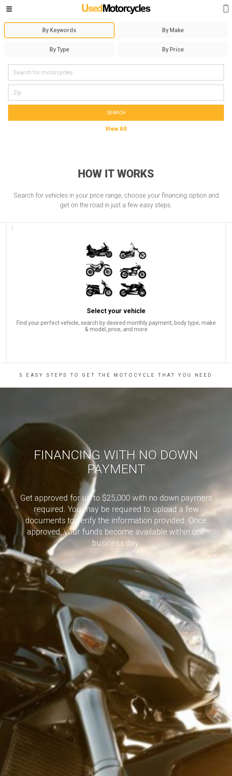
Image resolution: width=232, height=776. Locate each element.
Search (116, 113)
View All (116, 129)
